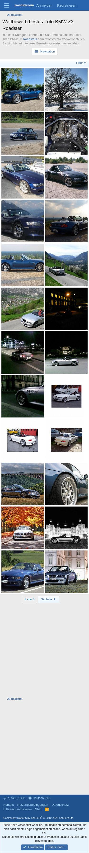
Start (38, 809)
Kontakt (8, 804)
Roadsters (30, 39)
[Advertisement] (44, 647)
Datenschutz (60, 804)
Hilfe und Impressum (17, 809)
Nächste (49, 599)
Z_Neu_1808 (14, 798)
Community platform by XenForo (38, 817)
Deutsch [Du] (39, 798)
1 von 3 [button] (29, 599)
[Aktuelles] (83, 5)
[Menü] (6, 5)
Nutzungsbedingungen (32, 804)
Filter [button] (79, 63)
